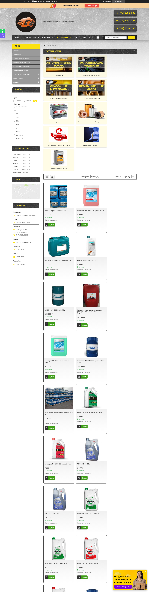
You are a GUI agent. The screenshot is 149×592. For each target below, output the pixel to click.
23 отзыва (108, 1)
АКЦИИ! (16, 82)
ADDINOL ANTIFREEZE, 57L (86, 213)
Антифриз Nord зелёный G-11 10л (57, 316)
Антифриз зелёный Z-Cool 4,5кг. (119, 365)
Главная (18, 37)
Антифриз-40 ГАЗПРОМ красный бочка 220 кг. (88, 265)
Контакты (46, 37)
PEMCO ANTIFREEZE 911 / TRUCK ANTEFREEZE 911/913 (120, 521)
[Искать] (131, 37)
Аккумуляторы (90, 98)
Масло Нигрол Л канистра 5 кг (55, 164)
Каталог (16, 572)
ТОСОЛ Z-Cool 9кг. (114, 316)
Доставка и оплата (82, 37)
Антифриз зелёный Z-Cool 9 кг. (87, 365)
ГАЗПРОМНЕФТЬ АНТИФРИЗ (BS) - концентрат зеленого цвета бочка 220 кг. (58, 468)
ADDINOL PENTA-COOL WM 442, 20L (121, 164)
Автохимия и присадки (90, 122)
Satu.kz (83, 588)
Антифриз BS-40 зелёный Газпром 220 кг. (120, 265)
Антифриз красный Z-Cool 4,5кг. (87, 415)
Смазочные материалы (121, 75)
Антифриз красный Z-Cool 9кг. (55, 415)
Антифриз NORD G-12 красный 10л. (89, 316)
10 (127, 551)
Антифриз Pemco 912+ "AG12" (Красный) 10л (119, 468)
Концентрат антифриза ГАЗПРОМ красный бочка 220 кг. (120, 416)
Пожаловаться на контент (83, 590)
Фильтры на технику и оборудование (122, 98)
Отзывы (111, 569)
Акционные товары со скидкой (58, 122)
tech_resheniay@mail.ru (23, 242)
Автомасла (58, 75)
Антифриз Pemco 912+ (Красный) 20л (89, 520)
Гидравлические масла (121, 122)
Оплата (47, 575)
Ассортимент (62, 37)
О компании (31, 37)
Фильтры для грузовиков (21, 74)
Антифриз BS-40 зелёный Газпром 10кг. (57, 265)
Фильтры (80, 580)
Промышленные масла (58, 98)
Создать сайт (47, 1)
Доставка (48, 572)
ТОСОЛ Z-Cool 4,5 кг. (52, 365)
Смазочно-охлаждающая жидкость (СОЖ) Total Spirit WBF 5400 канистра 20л (121, 215)
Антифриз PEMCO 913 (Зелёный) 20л (58, 520)
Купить (51, 178)
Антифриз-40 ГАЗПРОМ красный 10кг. (90, 164)
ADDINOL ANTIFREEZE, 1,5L (55, 213)
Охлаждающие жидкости (90, 75)
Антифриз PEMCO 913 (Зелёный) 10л (89, 467)
